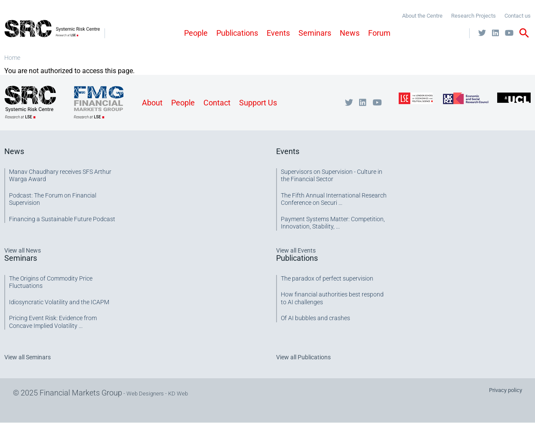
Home (12, 57)
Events (278, 32)
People (196, 32)
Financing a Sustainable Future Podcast (62, 219)
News (350, 32)
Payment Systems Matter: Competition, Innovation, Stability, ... (333, 223)
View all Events (296, 250)
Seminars (314, 32)
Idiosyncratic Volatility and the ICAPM (59, 302)
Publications (237, 32)
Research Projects (473, 15)
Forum (379, 32)
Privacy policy (505, 390)
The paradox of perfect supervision (327, 278)
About (152, 102)
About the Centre (422, 15)
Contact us (517, 15)
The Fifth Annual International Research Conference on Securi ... (334, 199)
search (524, 33)
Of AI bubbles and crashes (315, 318)
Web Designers (145, 393)
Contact (217, 102)
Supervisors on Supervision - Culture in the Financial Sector (331, 175)
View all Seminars (27, 357)
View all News (22, 250)
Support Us (258, 102)
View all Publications (303, 357)
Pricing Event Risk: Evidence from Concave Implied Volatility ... (53, 322)
